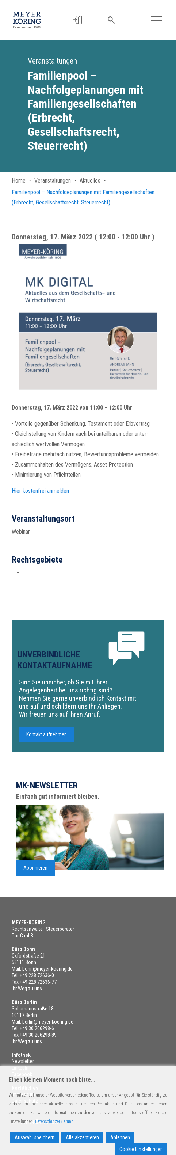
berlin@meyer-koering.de (47, 1022)
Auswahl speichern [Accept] (34, 1137)
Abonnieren (35, 871)
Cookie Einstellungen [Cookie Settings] (141, 1149)
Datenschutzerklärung (54, 1121)
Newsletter (23, 1061)
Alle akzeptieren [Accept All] (82, 1137)
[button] (78, 20)
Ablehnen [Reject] (120, 1137)
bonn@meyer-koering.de (47, 969)
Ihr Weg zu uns (27, 988)
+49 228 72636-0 (37, 975)
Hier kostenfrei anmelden (40, 494)
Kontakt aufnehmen (46, 738)
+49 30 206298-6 (37, 1028)
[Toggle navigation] (156, 20)
